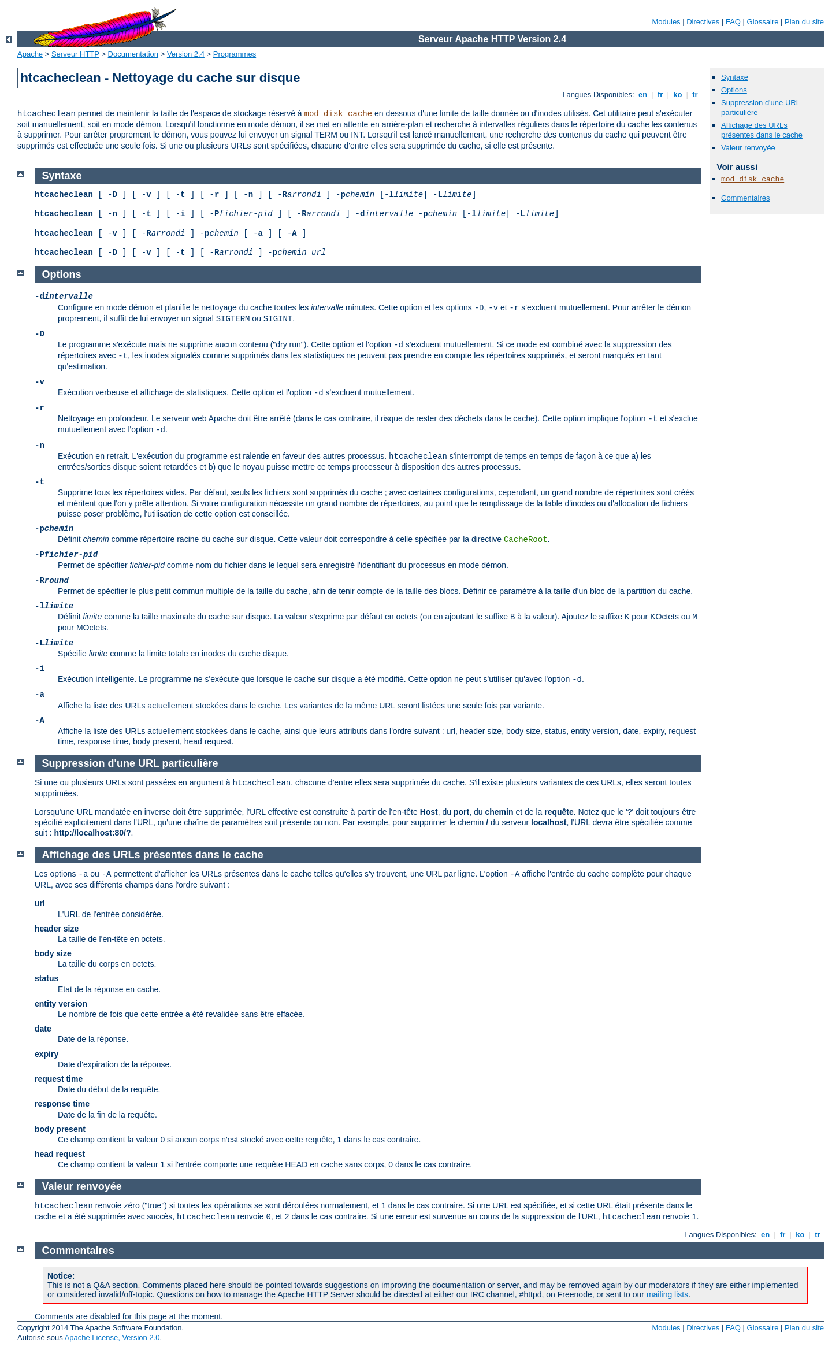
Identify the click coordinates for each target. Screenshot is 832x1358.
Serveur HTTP (75, 54)
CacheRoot (526, 539)
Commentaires (745, 198)
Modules (666, 21)
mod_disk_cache (338, 113)
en (642, 94)
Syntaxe (734, 77)
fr (660, 94)
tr (695, 94)
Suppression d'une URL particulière (130, 763)
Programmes (234, 54)
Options (734, 90)
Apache (30, 54)
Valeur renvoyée (748, 147)
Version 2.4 (186, 54)
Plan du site (804, 21)
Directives (702, 21)
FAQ (733, 21)
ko (677, 94)
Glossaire (763, 21)
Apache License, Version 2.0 (112, 1337)
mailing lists (667, 1294)
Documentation (133, 54)
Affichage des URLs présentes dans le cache (762, 130)
